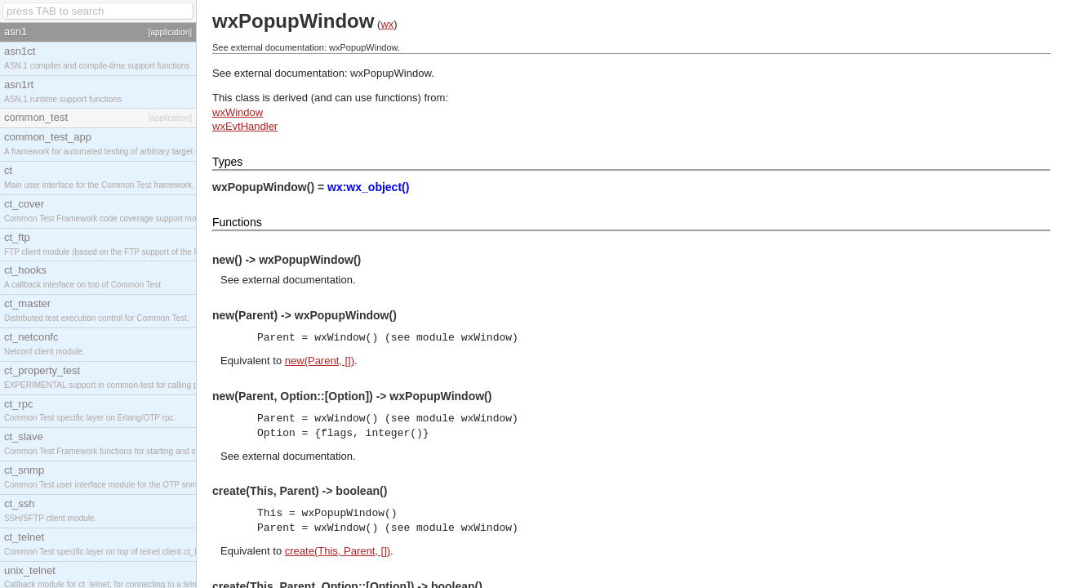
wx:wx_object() (368, 187)
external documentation (297, 280)
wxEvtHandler (245, 126)
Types (227, 161)
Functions (237, 222)
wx (386, 24)
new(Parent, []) (319, 360)
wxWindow (237, 112)
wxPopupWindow (390, 73)
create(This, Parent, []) (337, 551)
